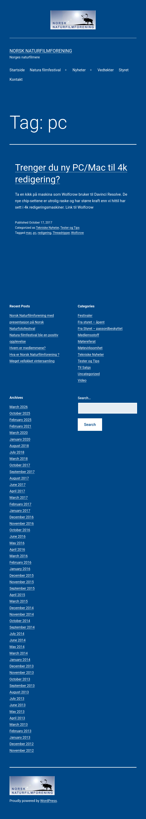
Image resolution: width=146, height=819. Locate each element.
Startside (17, 70)
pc (34, 233)
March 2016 (19, 556)
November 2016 (22, 523)
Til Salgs (84, 367)
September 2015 (22, 588)
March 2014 (19, 653)
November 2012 (22, 750)
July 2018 (17, 452)
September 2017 (22, 472)
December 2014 (22, 608)
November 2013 (22, 673)
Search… (84, 398)
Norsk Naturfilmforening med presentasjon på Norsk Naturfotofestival (32, 321)
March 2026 (19, 407)
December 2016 (22, 517)
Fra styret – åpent (91, 322)
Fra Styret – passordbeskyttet (100, 329)
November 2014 (22, 614)
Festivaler (85, 315)
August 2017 (19, 478)
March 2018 (19, 459)
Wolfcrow (77, 233)
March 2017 (19, 497)
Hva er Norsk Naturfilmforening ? (34, 354)
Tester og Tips (69, 227)
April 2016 (17, 549)
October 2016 (20, 530)
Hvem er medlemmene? (28, 348)
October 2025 (20, 413)
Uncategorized (89, 374)
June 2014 (17, 640)
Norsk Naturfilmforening (41, 50)
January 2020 (20, 439)
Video (82, 380)
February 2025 (20, 420)
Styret (124, 70)
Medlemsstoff (88, 335)
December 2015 (22, 575)
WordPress (48, 801)
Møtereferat (87, 341)
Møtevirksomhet (90, 348)
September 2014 (22, 627)
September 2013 (22, 686)
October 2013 (20, 679)
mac (29, 233)
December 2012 (22, 744)
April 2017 (17, 491)
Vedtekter (106, 70)
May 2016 (17, 543)
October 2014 (20, 621)
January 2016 (20, 569)
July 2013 (17, 698)
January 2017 (20, 511)
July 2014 (17, 634)
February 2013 (20, 731)
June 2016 (17, 536)
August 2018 (19, 446)
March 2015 (19, 601)
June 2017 (17, 485)
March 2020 (19, 433)
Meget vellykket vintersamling (32, 361)
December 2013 (22, 666)
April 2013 (17, 718)
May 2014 (17, 647)
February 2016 (20, 562)
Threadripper (61, 233)
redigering (44, 233)
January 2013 (20, 737)
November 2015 (22, 582)
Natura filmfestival (45, 70)
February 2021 (20, 426)
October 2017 (20, 465)
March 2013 (19, 724)
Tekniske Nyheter (47, 227)
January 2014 (20, 660)
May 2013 (17, 712)
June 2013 (17, 705)
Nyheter (79, 70)
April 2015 (17, 595)
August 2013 (19, 692)
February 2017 (20, 504)
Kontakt (16, 79)
